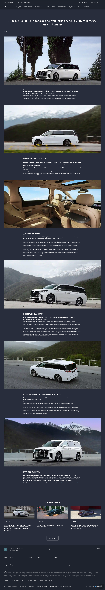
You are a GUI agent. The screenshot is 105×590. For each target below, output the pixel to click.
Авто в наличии (51, 7)
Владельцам (71, 7)
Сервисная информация (47, 580)
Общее (6, 580)
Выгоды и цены (32, 580)
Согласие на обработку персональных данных (60, 586)
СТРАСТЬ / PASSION (39, 7)
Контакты (86, 7)
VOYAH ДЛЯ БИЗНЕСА (34, 557)
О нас (79, 7)
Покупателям (62, 7)
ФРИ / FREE (18, 7)
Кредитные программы (18, 580)
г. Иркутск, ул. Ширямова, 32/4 (24, 2)
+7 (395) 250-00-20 (14, 550)
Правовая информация (42, 586)
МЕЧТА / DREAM (28, 7)
